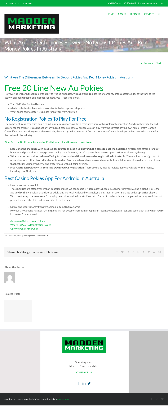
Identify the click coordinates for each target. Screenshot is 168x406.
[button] (159, 14)
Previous (148, 63)
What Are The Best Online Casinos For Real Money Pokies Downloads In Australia (48, 142)
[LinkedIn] (84, 383)
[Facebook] (79, 383)
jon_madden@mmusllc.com (151, 3)
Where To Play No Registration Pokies (30, 224)
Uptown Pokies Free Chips (24, 228)
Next (158, 63)
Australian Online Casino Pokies (27, 221)
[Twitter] (89, 383)
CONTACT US (84, 372)
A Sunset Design (63, 399)
